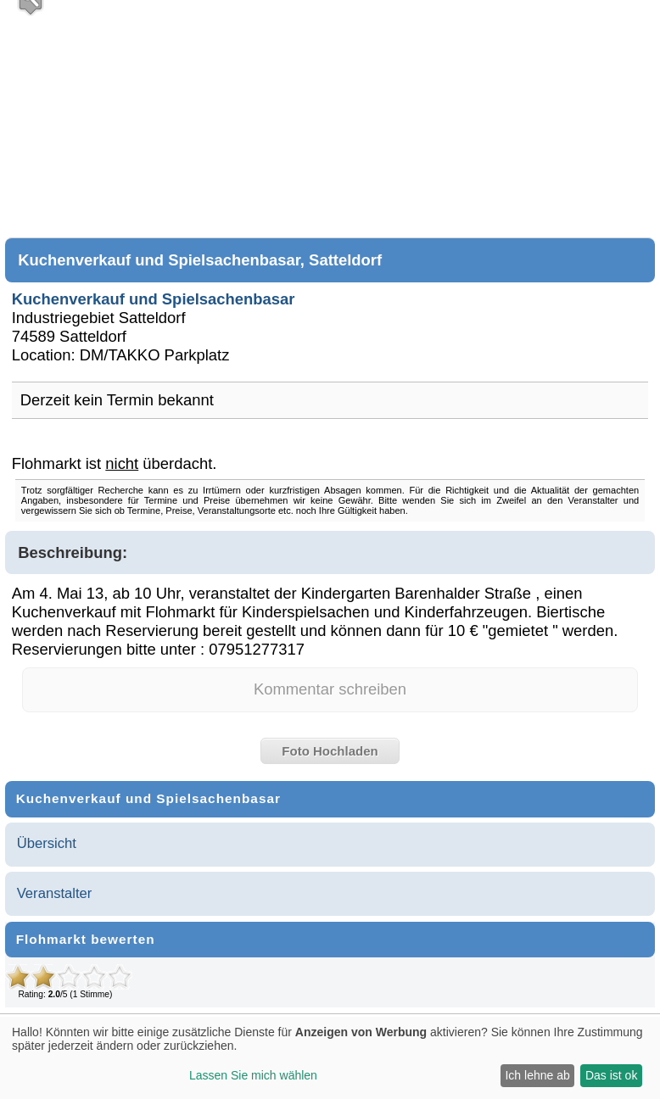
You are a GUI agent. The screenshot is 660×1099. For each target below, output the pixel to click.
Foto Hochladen (330, 751)
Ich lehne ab (537, 1075)
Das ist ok (611, 1075)
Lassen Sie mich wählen (253, 1075)
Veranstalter (54, 893)
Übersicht (46, 843)
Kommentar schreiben (330, 689)
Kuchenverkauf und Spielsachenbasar (153, 299)
